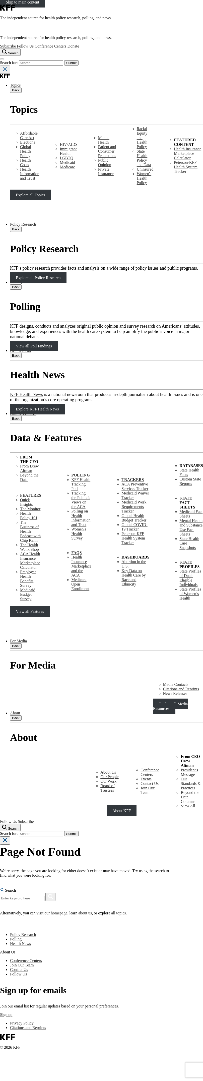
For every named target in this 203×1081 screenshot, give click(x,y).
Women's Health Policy (144, 178)
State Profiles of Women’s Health (190, 593)
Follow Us (25, 46)
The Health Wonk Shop (29, 547)
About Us (108, 772)
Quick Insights (26, 502)
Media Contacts (175, 684)
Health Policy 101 (28, 515)
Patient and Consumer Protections (107, 151)
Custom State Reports (190, 481)
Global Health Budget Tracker (133, 517)
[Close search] (5, 70)
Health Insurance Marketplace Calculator (187, 153)
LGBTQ (66, 158)
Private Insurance (106, 171)
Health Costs (25, 162)
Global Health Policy (25, 151)
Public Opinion (104, 162)
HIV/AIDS (68, 144)
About (15, 713)
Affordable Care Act (29, 135)
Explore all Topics (30, 195)
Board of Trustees (107, 788)
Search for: (9, 63)
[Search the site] (10, 52)
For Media (18, 641)
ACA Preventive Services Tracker (134, 486)
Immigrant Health (68, 151)
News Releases (175, 693)
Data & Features (23, 413)
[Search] (50, 897)
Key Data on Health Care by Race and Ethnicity (133, 577)
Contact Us (150, 783)
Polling (16, 282)
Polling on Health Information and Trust (80, 518)
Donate (73, 46)
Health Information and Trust (29, 173)
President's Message (189, 772)
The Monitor (30, 509)
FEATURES (30, 495)
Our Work (108, 781)
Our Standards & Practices (191, 783)
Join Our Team (148, 790)
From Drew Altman (29, 468)
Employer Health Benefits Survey (28, 579)
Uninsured (145, 169)
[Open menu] (2, 59)
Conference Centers (50, 46)
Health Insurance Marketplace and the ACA (81, 566)
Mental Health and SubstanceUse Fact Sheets (190, 527)
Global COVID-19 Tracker (134, 526)
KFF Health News (26, 394)
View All (188, 806)
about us (85, 913)
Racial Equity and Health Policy (142, 138)
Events (146, 779)
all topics (118, 913)
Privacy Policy (22, 1023)
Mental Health (103, 140)
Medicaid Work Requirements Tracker (133, 506)
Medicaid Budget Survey (27, 594)
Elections (27, 142)
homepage (59, 913)
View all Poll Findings (34, 346)
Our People (109, 777)
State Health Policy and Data (144, 158)
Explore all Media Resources (170, 706)
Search (8, 890)
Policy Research (23, 224)
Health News (20, 350)
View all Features (30, 611)
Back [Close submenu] (16, 90)
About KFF (121, 810)
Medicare (67, 167)
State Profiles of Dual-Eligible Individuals (190, 578)
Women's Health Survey (78, 533)
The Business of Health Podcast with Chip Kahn (30, 531)
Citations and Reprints (181, 689)
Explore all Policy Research (38, 277)
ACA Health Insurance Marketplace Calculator (30, 561)
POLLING (80, 475)
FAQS (76, 553)
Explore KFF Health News (37, 409)
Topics (15, 85)
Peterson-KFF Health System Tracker (185, 167)
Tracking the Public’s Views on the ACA (80, 500)
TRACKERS (132, 479)
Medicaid (67, 162)
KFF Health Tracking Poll (80, 484)
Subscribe (8, 46)
